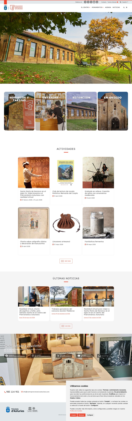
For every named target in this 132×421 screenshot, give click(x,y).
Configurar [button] (90, 415)
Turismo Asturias (112, 2)
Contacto (103, 2)
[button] (125, 2)
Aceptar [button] (73, 415)
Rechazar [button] (81, 415)
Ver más (67, 326)
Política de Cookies (76, 411)
